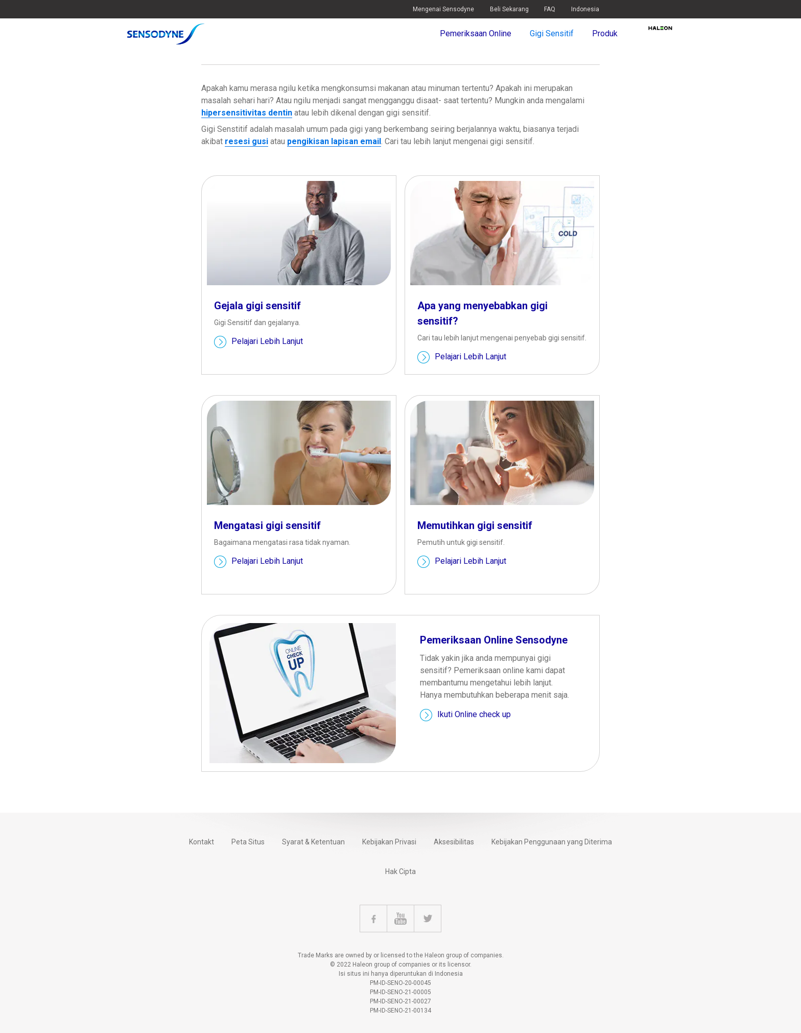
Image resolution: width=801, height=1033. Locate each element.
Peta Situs (248, 842)
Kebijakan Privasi (389, 842)
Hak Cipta (400, 871)
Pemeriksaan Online (475, 33)
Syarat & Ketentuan (313, 842)
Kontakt (201, 842)
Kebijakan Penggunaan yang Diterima (551, 842)
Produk (605, 33)
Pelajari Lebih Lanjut (267, 341)
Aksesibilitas (454, 842)
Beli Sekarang (509, 9)
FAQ (549, 9)
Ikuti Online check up (474, 714)
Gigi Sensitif (552, 33)
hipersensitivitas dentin (246, 113)
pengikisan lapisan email (334, 141)
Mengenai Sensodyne (443, 9)
